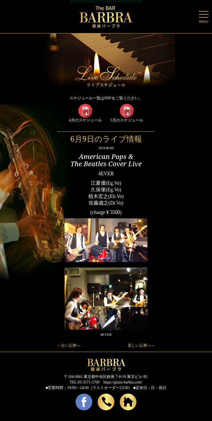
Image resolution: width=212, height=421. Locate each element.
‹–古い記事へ (69, 345)
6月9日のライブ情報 (106, 138)
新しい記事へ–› (141, 345)
